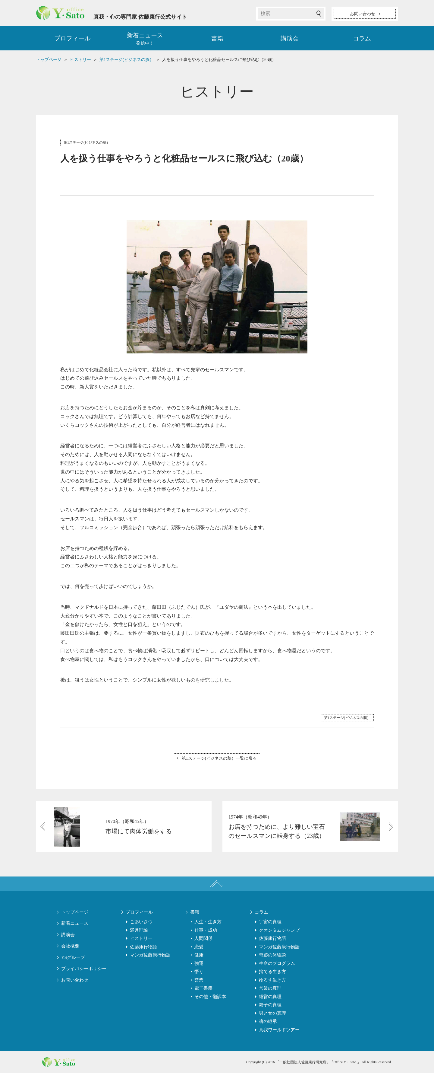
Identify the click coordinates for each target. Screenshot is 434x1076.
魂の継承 (268, 1024)
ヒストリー (141, 941)
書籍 (217, 39)
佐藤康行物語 (143, 949)
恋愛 (198, 949)
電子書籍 (203, 991)
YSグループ (73, 960)
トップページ (74, 915)
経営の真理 (270, 999)
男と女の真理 (272, 1016)
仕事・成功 (205, 933)
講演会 (290, 39)
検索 (318, 13)
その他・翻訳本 (210, 999)
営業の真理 (270, 991)
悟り (198, 974)
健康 (198, 958)
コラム (362, 39)
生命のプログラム (277, 966)
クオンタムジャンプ (279, 933)
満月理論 (139, 933)
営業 (198, 983)
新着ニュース (74, 926)
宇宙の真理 (270, 924)
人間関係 (203, 941)
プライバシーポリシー (83, 971)
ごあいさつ (141, 924)
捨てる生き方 (272, 974)
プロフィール (72, 39)
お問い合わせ (74, 983)
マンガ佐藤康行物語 (150, 958)
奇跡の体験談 (272, 958)
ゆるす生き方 (272, 983)
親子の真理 (270, 1007)
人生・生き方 (208, 924)
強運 (198, 966)
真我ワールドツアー (279, 1032)
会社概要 (70, 949)
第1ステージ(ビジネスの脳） (87, 143)
